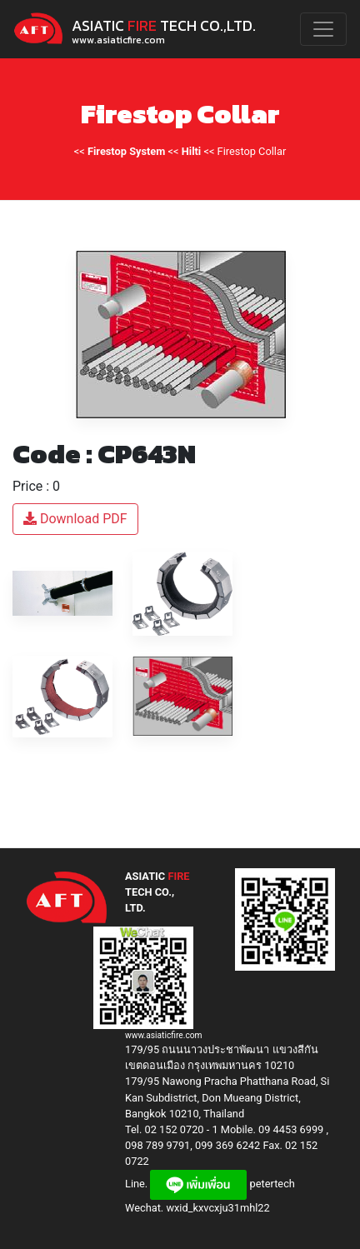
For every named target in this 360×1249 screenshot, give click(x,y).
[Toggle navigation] (323, 29)
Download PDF (75, 519)
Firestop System (126, 151)
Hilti (192, 151)
